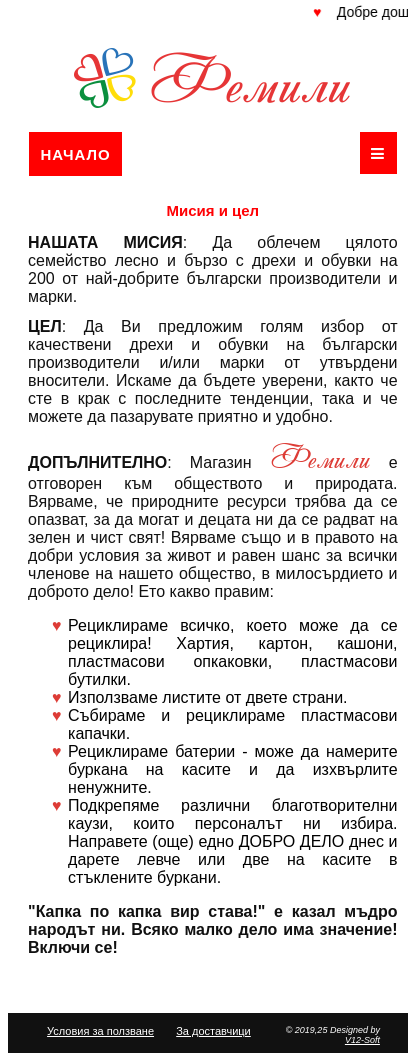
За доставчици (213, 1031)
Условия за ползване (100, 1031)
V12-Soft (362, 1040)
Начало (75, 154)
